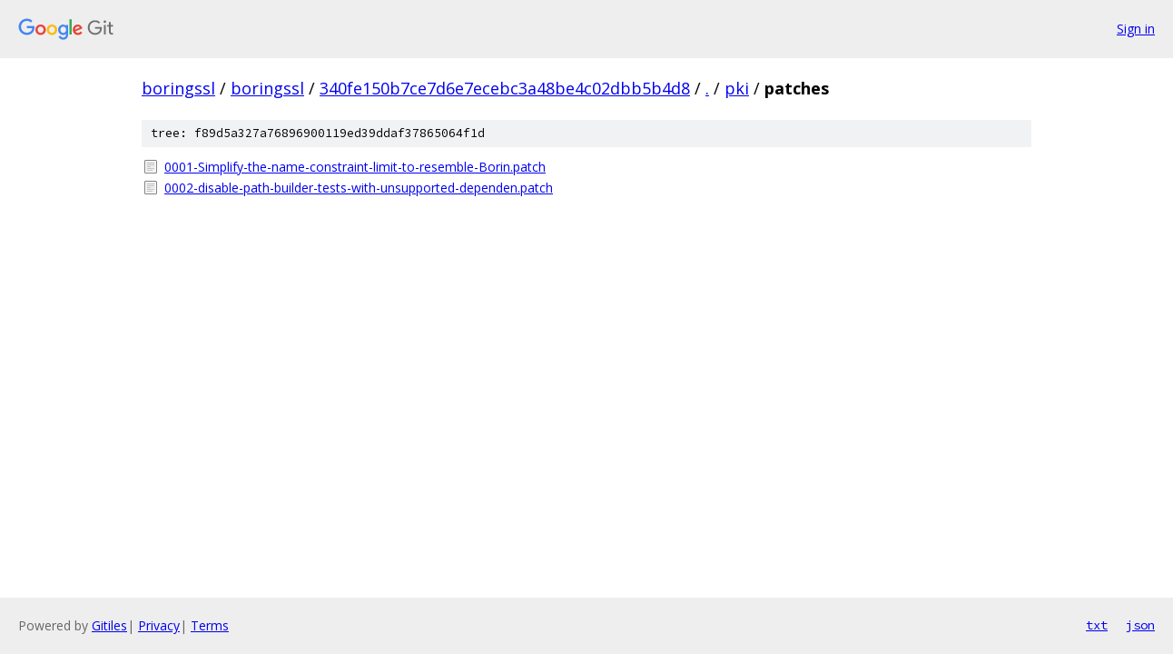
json (1140, 625)
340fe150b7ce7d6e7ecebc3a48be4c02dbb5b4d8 (505, 88)
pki (736, 88)
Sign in (1136, 28)
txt (1097, 625)
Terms (210, 625)
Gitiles (109, 625)
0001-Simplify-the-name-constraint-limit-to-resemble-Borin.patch (355, 166)
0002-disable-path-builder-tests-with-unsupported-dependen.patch (358, 187)
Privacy (159, 625)
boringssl (178, 88)
